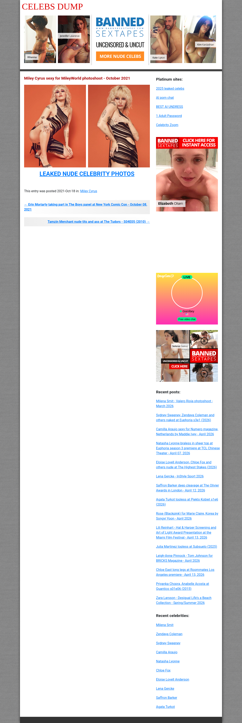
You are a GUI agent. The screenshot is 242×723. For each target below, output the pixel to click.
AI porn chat (165, 98)
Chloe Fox (163, 670)
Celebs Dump (52, 6)
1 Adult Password (169, 116)
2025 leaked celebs (170, 89)
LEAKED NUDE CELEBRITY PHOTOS (87, 173)
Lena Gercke (165, 689)
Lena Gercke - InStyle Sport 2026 (180, 476)
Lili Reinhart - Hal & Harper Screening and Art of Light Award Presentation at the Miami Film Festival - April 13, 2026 (186, 532)
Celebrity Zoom (167, 125)
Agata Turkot (165, 707)
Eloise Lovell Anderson (172, 679)
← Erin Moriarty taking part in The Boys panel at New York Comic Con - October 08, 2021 (85, 207)
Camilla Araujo (166, 652)
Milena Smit (164, 625)
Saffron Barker (166, 698)
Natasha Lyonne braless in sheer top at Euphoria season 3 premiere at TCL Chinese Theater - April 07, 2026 (188, 448)
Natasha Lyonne (168, 661)
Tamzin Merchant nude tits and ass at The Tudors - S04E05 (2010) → (99, 222)
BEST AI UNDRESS (169, 107)
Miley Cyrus (88, 191)
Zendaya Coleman (169, 634)
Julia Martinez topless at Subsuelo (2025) (186, 547)
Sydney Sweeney (168, 643)
